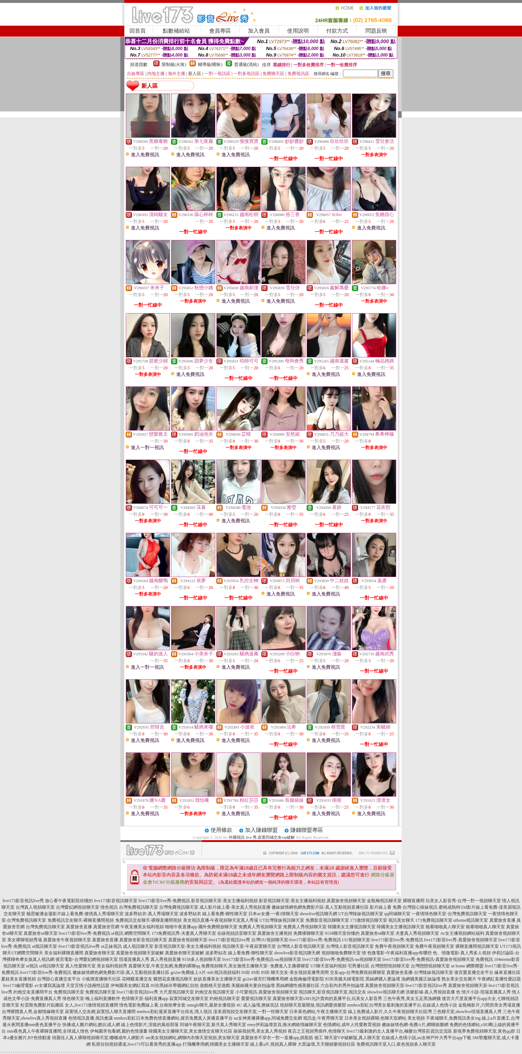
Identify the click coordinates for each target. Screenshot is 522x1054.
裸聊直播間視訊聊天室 (477, 946)
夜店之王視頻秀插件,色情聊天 (316, 1031)
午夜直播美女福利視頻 (142, 926)
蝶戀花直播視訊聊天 (172, 979)
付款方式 (337, 31)
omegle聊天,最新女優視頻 (211, 1005)
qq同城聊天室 (397, 913)
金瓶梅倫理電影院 (306, 979)
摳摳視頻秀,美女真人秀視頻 (260, 1031)
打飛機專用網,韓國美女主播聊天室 (216, 1044)
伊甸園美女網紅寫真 (130, 985)
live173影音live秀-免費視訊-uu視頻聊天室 (261, 959)
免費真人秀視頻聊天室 (260, 926)
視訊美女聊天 (401, 920)
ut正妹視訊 (111, 946)
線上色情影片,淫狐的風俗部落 (150, 1024)
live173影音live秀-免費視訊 (164, 900)
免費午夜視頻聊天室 (394, 946)
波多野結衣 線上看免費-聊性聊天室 (213, 913)
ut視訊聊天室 (51, 965)
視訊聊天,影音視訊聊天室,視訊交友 (332, 992)
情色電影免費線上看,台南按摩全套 (152, 1005)
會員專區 (220, 31)
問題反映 (376, 31)
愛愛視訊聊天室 (256, 998)
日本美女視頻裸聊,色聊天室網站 (375, 1018)
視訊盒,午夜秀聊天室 (323, 1018)
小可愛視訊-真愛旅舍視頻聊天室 (266, 992)
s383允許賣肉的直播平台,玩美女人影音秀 (342, 998)
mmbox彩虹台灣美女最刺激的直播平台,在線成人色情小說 (402, 1005)
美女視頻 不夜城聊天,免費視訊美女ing (443, 1018)
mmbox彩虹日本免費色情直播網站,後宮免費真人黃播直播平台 (173, 1018)
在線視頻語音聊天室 (236, 933)
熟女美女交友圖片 (459, 979)
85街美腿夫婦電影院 (344, 979)
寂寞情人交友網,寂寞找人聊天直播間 (100, 1011)
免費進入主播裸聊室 (289, 965)
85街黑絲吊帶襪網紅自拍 (175, 985)
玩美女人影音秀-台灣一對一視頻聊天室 (463, 900)
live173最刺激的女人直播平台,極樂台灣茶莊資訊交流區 (399, 1031)
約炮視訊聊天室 (225, 998)
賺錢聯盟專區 (306, 830)
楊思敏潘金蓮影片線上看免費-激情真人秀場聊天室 (75, 913)
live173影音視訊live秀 (23, 900)
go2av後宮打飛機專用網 (265, 979)
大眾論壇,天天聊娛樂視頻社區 (326, 1044)
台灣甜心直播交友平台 (58, 979)
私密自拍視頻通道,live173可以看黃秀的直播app (137, 1044)
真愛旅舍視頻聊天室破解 (140, 952)
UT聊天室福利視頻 (328, 965)
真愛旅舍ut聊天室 (40, 933)
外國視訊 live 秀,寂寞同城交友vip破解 (262, 837)
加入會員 (259, 31)
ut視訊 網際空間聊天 (130, 933)
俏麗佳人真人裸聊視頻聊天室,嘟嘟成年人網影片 (98, 1037)
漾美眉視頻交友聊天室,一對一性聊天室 (250, 1011)
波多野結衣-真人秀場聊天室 (151, 913)
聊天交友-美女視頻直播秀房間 (300, 972)
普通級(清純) (246, 64)
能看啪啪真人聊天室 (445, 926)
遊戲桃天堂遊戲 (215, 985)
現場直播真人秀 (134, 959)
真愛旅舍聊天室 (99, 952)
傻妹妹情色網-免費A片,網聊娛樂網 (415, 1024)
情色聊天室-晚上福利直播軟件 (91, 998)
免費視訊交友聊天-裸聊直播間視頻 (80, 920)
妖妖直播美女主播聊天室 (217, 979)
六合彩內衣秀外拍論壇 (342, 985)
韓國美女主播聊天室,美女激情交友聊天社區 (190, 1031)
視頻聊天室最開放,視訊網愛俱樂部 (313, 1005)
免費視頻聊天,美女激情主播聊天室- (235, 965)
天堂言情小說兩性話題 (87, 985)
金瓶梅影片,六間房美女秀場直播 (489, 1005)
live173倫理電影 (18, 985)
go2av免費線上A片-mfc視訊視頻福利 (206, 972)
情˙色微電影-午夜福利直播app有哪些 (397, 952)
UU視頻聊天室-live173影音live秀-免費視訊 (382, 939)
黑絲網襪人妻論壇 (382, 979)
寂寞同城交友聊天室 (188, 998)
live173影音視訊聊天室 (115, 900)
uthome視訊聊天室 (470, 920)
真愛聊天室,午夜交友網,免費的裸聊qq (164, 965)
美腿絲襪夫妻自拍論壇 (253, 985)
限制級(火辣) (174, 64)
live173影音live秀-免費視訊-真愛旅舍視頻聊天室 (428, 959)
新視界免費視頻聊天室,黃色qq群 (484, 1031)
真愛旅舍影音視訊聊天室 (143, 939)
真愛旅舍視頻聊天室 (346, 900)
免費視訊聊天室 (69, 992)
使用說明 (298, 31)
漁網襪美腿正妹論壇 (420, 979)
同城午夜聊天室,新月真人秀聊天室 (213, 1024)
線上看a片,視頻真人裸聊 (273, 1044)
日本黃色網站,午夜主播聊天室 (318, 1011)
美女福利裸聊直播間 (63, 952)
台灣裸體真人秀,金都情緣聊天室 (33, 1011)
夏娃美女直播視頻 (18, 979)
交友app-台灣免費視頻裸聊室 (357, 972)
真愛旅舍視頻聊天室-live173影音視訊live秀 (209, 939)
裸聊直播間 (413, 900)
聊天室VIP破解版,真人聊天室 (352, 1037)
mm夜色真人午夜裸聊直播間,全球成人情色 (48, 1031)
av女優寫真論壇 (49, 985)
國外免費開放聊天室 (217, 926)
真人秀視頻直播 (165, 959)
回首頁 (137, 31)
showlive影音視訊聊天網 (297, 952)
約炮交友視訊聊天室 (214, 992)
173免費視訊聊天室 (433, 920)
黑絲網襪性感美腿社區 (297, 985)
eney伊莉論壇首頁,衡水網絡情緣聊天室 (284, 1024)
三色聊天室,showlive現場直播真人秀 (467, 1011)
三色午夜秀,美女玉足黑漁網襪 (412, 998)
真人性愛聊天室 (80, 965)
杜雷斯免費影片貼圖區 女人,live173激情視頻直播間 (69, 1005)
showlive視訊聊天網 (318, 913)
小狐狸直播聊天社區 (101, 979)
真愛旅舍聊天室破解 (184, 952)
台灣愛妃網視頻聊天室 (77, 907)
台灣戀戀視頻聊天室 (390, 965)
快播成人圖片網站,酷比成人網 (91, 1024)
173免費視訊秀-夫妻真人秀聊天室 (184, 933)
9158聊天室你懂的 (342, 933)
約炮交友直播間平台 (33, 992)
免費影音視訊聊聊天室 (327, 920)
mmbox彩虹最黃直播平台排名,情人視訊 (174, 1011)
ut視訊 (32, 965)
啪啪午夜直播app (181, 926)
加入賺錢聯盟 (261, 830)
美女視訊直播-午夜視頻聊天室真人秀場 (220, 920)
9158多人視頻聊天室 (201, 959)
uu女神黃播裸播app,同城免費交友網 (268, 1018)
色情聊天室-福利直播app (144, 998)
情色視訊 (109, 907)
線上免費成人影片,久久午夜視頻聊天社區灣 (390, 1011)
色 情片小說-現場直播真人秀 (483, 992)
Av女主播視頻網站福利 (462, 933)
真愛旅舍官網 (106, 926)
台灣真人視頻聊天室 (35, 907)
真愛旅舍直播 (502, 920)
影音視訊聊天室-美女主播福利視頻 (224, 900)
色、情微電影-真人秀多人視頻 (462, 952)
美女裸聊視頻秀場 (24, 939)
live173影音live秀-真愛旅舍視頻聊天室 (460, 939)
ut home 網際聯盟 (467, 965)
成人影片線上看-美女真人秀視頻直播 (234, 907)
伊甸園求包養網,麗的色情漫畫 (119, 1031)
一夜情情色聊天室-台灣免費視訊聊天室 (449, 913)
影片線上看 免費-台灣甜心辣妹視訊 (404, 907)
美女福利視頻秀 (112, 965)
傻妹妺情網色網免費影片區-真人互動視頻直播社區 (320, 907)
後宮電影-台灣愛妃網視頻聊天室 (86, 959)
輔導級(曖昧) (210, 64)
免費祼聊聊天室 (308, 933)
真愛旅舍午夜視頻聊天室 (67, 939)
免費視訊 (484, 959)
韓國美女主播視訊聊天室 (352, 926)
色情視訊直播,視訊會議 (90, 1018)
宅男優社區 (358, 965)
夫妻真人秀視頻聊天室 (417, 933)
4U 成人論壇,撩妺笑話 (257, 1005)
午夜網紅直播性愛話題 (499, 979)
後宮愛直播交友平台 (473, 972)
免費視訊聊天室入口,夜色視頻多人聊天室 (396, 1044)
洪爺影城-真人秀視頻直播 (430, 992)
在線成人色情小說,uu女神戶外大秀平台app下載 (426, 1037)
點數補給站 (176, 31)
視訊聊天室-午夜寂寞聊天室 (249, 946)
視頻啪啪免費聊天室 (341, 952)
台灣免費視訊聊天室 (138, 907)
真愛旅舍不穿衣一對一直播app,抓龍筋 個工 (282, 1037)
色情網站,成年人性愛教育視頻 (352, 1024)
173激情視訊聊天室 (368, 920)
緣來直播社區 (507, 972)
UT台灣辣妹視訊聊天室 (360, 913)
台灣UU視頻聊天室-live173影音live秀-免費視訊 (296, 939)
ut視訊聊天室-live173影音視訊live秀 (66, 946)
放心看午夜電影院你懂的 (69, 900)
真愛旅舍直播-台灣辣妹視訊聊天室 (419, 972)
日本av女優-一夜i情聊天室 (273, 913)
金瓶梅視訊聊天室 (384, 900)
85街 (245, 972)
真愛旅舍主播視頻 (274, 933)
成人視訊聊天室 (138, 946)
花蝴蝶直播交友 (137, 979)
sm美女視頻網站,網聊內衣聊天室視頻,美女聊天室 (192, 1037)
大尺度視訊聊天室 (176, 992)
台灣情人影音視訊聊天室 (301, 946)
